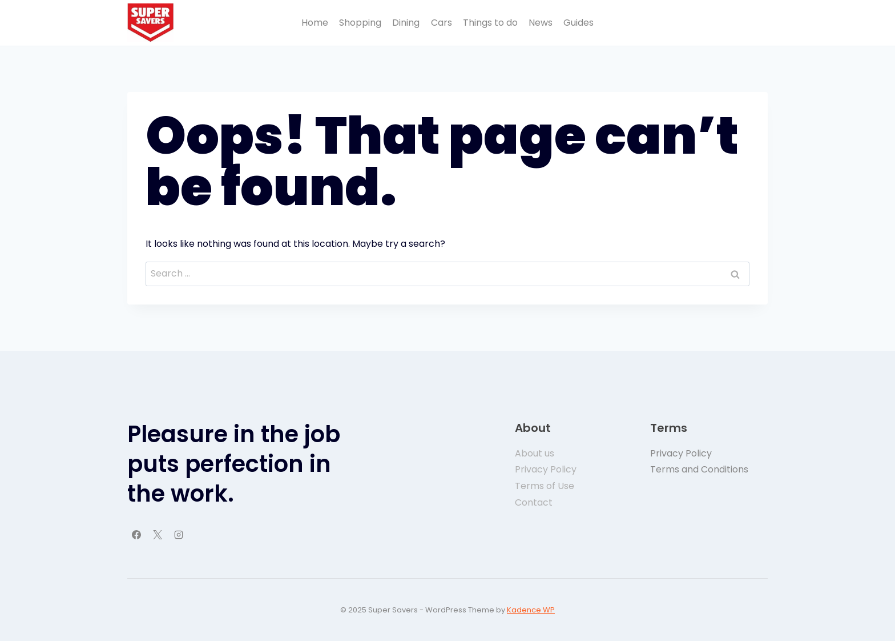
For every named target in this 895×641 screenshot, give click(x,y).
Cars (441, 22)
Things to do (490, 22)
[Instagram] (179, 535)
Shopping (360, 22)
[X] (157, 535)
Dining (406, 22)
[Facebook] (136, 535)
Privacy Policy (681, 453)
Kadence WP (531, 609)
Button (742, 23)
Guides (578, 22)
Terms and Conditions (699, 469)
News (541, 22)
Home (314, 22)
